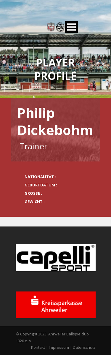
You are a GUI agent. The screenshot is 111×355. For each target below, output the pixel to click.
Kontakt (38, 347)
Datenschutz (84, 347)
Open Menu (71, 27)
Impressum (59, 347)
